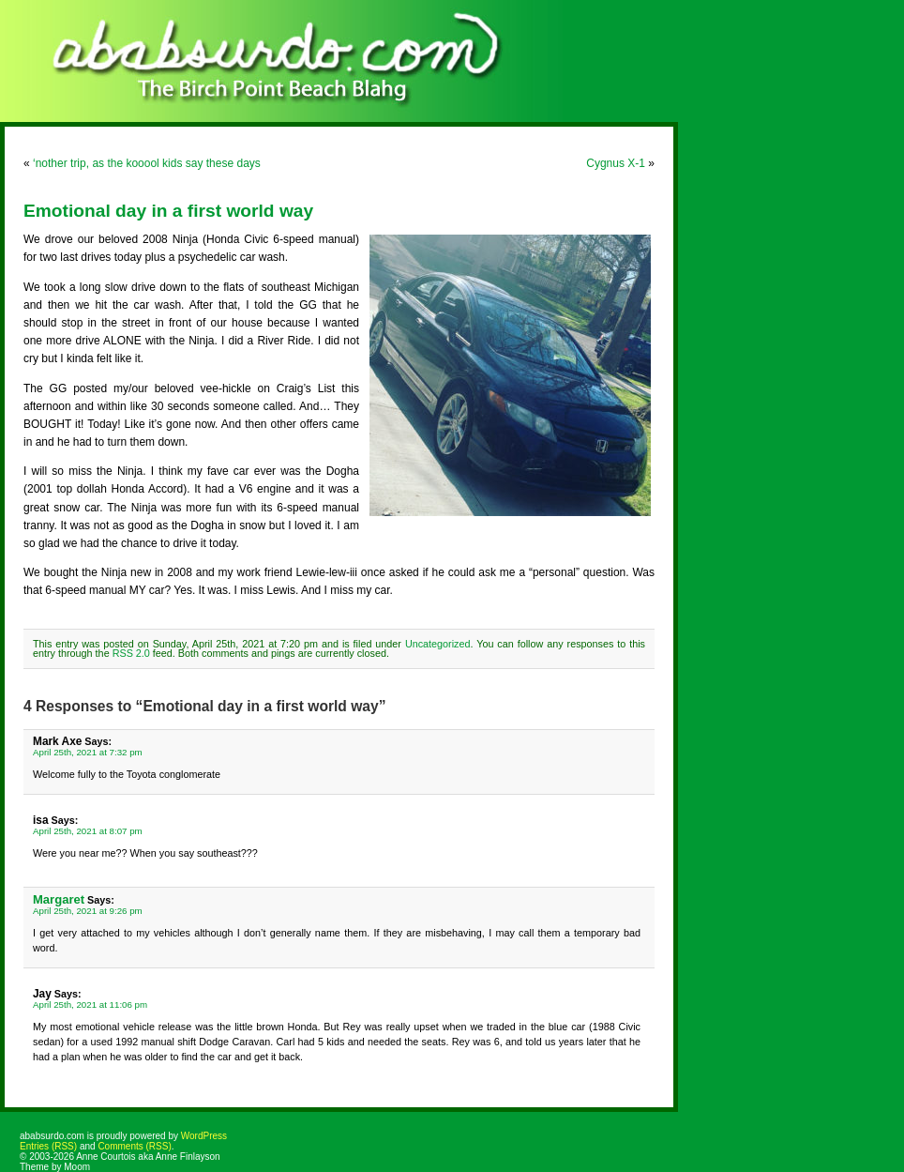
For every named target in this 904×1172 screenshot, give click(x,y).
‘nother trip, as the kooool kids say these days (147, 163)
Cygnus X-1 (615, 163)
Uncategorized (438, 643)
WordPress (204, 1136)
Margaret (58, 899)
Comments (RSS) (134, 1146)
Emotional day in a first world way (168, 211)
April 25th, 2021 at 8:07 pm (88, 831)
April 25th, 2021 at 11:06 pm (90, 1004)
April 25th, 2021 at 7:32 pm (88, 752)
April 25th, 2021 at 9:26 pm (88, 911)
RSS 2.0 (131, 653)
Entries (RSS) (48, 1146)
